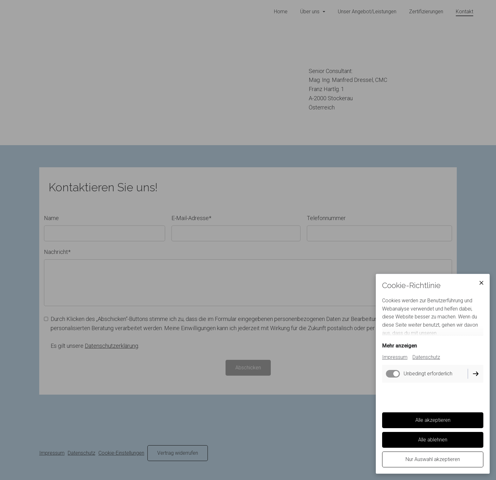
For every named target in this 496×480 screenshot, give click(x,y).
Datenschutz (426, 357)
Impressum (394, 357)
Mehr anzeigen (399, 346)
